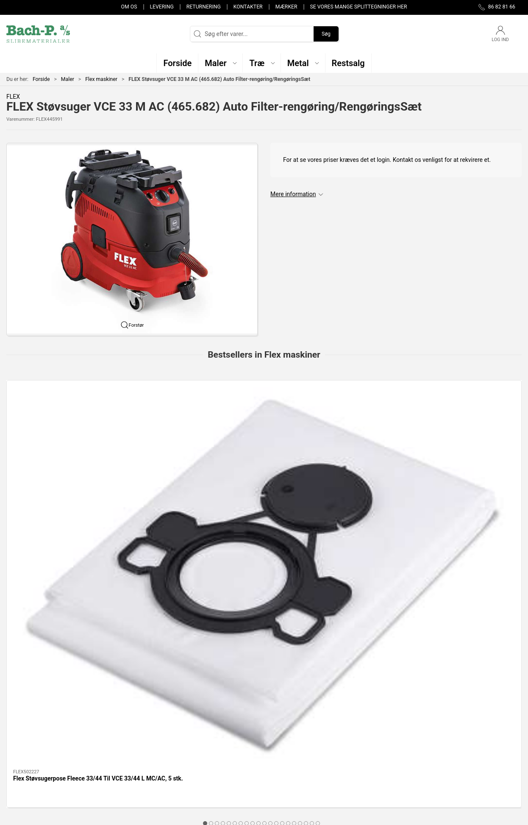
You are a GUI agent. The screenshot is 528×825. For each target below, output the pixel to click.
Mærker (286, 7)
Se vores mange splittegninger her (358, 7)
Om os (129, 7)
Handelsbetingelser (385, 763)
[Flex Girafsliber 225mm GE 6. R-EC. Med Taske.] (264, 418)
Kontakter (248, 7)
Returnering (203, 7)
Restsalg (195, 750)
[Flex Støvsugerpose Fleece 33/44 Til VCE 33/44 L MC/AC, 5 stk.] (55, 418)
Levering (161, 7)
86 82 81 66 (21, 731)
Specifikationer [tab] (33, 567)
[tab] (252, 510)
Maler (67, 79)
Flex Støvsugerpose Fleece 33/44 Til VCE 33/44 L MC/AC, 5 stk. (53, 474)
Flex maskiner (101, 79)
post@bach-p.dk (27, 740)
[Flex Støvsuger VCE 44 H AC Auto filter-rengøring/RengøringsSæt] (368, 418)
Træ (189, 714)
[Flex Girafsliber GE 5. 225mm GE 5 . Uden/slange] (159, 418)
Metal (191, 739)
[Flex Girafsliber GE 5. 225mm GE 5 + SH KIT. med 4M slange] (473, 418)
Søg (326, 34)
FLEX (13, 96)
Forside (41, 79)
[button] (220, 62)
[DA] (38, 34)
